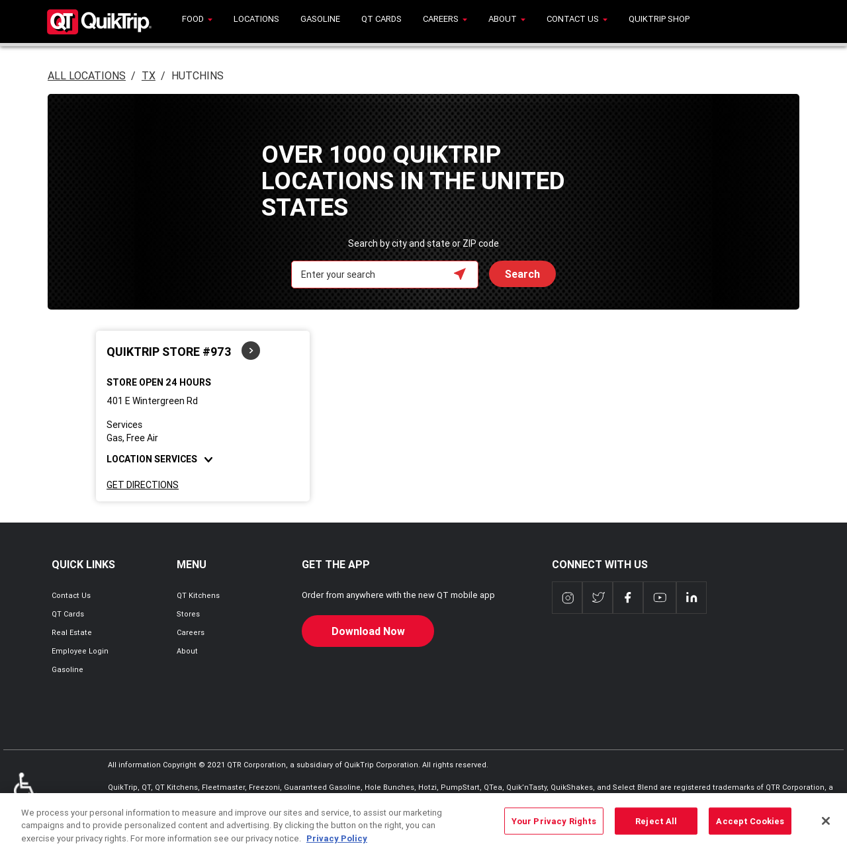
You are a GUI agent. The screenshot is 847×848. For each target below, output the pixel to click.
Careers (190, 632)
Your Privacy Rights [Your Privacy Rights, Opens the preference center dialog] (554, 827)
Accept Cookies (750, 827)
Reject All (656, 827)
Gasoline (67, 669)
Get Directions (143, 485)
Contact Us (71, 595)
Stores (188, 613)
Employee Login (80, 651)
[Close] (825, 827)
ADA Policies (25, 792)
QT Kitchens (198, 595)
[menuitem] (197, 21)
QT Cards (68, 613)
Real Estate (72, 632)
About (187, 651)
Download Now (368, 631)
